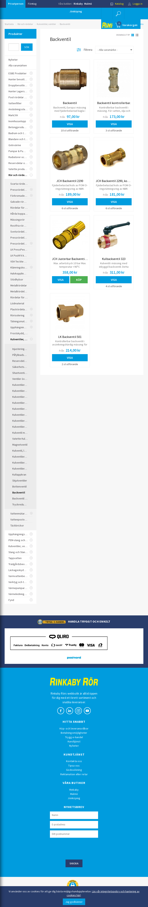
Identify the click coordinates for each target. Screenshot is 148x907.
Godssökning (74, 770)
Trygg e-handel (74, 737)
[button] (118, 13)
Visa (70, 124)
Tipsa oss (74, 765)
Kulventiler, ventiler (46, 24)
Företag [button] (32, 3)
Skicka (74, 863)
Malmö (88, 3)
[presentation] (79, 848)
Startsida (9, 24)
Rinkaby (78, 3)
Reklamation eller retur (74, 774)
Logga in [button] (135, 3)
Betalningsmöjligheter (74, 732)
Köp (79, 280)
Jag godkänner (74, 902)
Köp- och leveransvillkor (74, 728)
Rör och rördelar (25, 24)
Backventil (65, 24)
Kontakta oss (74, 761)
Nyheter (74, 745)
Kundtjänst (74, 741)
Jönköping (76, 11)
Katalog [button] (117, 3)
